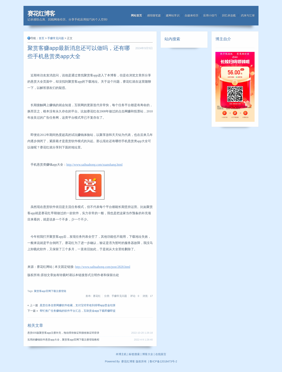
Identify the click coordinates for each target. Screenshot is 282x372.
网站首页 (136, 15)
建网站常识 (173, 15)
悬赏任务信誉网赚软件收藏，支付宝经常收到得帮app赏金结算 (78, 305)
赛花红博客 (41, 13)
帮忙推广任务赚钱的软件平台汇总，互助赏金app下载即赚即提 (78, 310)
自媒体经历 (191, 15)
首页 (41, 38)
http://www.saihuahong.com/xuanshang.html (94, 164)
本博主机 (121, 354)
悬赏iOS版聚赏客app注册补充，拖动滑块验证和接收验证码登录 (63, 332)
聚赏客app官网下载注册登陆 (50, 291)
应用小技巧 (210, 15)
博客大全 (147, 354)
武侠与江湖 (248, 15)
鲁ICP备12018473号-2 (163, 361)
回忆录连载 (229, 15)
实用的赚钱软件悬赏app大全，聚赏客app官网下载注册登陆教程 (63, 339)
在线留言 (160, 354)
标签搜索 (134, 354)
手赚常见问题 (55, 38)
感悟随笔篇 (154, 15)
